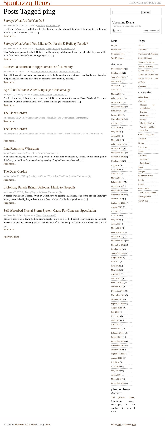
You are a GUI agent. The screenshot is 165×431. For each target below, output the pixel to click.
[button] (117, 30)
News (48, 48)
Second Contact (145, 58)
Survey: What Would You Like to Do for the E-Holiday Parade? (46, 43)
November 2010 (118, 345)
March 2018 (116, 81)
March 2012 (116, 278)
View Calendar (151, 31)
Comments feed (117, 54)
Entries (116, 424)
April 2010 (115, 375)
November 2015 (118, 119)
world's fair (143, 201)
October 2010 (117, 349)
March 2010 (116, 379)
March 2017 (116, 94)
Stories (141, 184)
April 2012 (115, 274)
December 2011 (117, 291)
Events (62, 71)
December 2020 (118, 69)
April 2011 (115, 324)
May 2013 (115, 219)
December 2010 (118, 341)
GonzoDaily (30, 424)
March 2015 (116, 140)
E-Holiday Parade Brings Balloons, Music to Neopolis (39, 187)
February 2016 (117, 111)
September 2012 (118, 253)
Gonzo (47, 424)
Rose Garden (45, 94)
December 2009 (118, 383)
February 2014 (117, 182)
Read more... (10, 36)
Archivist (142, 49)
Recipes (141, 171)
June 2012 (115, 266)
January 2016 (116, 115)
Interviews (142, 147)
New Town (144, 159)
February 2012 (117, 282)
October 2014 (117, 161)
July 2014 (115, 165)
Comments (129, 424)
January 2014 (116, 186)
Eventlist (142, 139)
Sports (141, 180)
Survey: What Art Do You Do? (24, 20)
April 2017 (115, 89)
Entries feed (116, 49)
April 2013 (115, 224)
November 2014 (118, 157)
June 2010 (115, 366)
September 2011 (118, 303)
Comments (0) (68, 48)
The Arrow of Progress (148, 54)
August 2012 (116, 257)
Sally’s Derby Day (146, 70)
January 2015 (116, 148)
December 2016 (118, 106)
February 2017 (117, 98)
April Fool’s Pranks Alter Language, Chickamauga (37, 90)
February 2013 (117, 232)
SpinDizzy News (145, 175)
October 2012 (117, 249)
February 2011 (117, 333)
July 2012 (115, 261)
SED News (144, 116)
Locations (142, 155)
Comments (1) (53, 25)
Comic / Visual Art (47, 117)
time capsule (143, 188)
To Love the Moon (146, 62)
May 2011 (115, 320)
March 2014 (116, 178)
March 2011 (116, 328)
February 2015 (117, 144)
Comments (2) (82, 117)
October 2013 (117, 198)
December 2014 (118, 152)
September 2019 (118, 77)
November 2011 (118, 295)
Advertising (143, 97)
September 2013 (118, 203)
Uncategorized (144, 196)
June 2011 (115, 316)
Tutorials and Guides (147, 192)
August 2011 (116, 308)
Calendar (142, 86)
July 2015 (115, 123)
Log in (114, 45)
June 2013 (115, 215)
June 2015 (115, 127)
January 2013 (116, 236)
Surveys (41, 25)
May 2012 (115, 270)
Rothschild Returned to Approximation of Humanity (38, 67)
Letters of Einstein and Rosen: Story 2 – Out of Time (148, 78)
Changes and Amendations (45, 71)
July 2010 (115, 362)
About (141, 45)
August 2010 (116, 358)
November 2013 (118, 194)
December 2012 (118, 240)
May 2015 (115, 131)
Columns (40, 48)
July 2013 (115, 211)
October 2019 (117, 73)
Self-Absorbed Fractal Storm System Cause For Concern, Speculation (50, 210)
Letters (141, 151)
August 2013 (116, 207)
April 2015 (115, 136)
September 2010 (118, 354)
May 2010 (115, 370)
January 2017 (116, 102)
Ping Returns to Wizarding (21, 148)
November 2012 (118, 245)
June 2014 (115, 169)
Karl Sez (143, 112)
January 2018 (116, 85)
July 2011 (115, 312)
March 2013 (116, 228)
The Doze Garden (15, 113)
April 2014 (115, 173)
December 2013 (118, 190)
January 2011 (116, 337)
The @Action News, (123, 397)
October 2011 (117, 299)
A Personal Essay (145, 66)
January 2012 (116, 286)
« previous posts (11, 236)
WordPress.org (117, 58)
